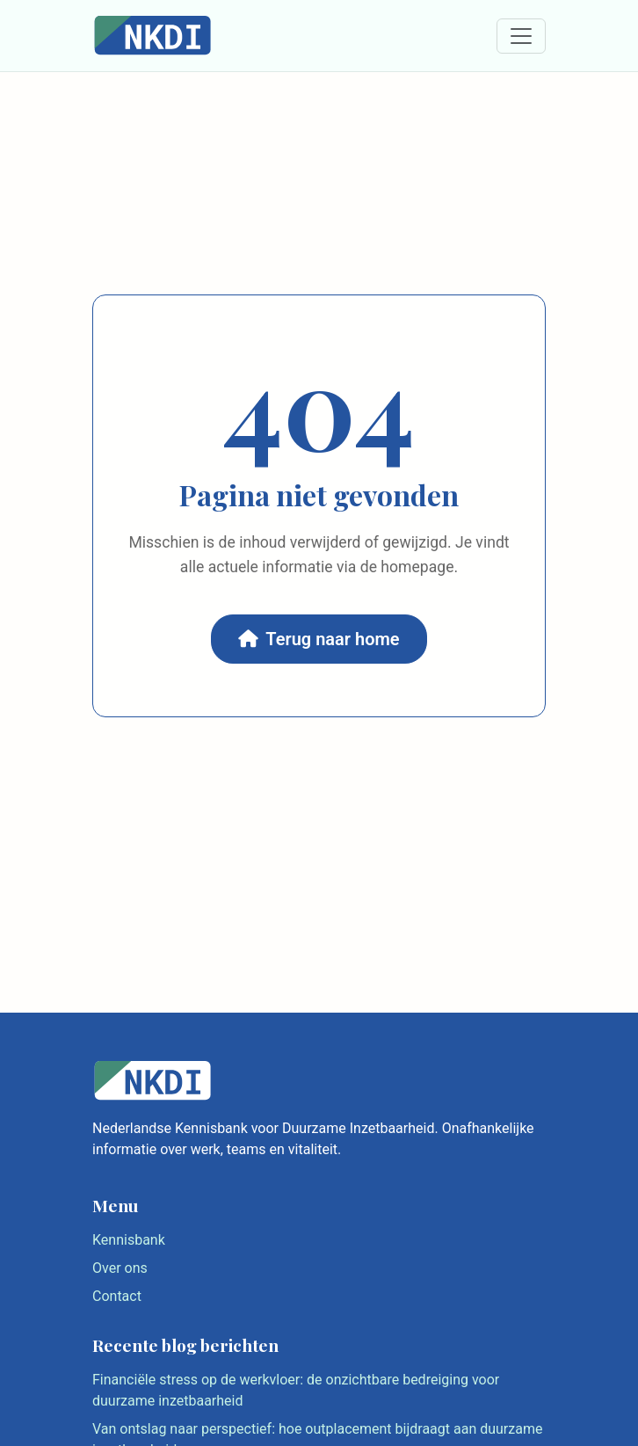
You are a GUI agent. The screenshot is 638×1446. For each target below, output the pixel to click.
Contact (116, 1296)
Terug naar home (318, 639)
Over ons (120, 1268)
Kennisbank (128, 1240)
